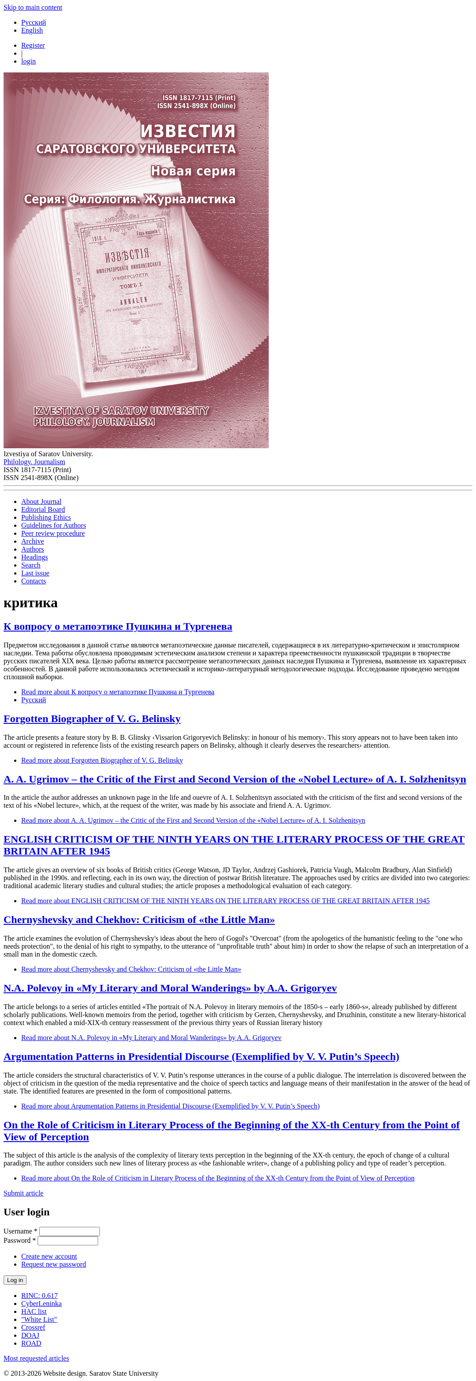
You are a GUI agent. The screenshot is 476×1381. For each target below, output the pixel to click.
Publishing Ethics (46, 517)
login (28, 61)
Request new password (53, 1264)
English (32, 30)
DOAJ (30, 1335)
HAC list (33, 1311)
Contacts (33, 581)
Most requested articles (36, 1358)
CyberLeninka (41, 1303)
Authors (32, 549)
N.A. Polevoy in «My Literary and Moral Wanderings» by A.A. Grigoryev (170, 988)
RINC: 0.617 (39, 1295)
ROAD (31, 1343)
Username (21, 1231)
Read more (117, 692)
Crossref (33, 1327)
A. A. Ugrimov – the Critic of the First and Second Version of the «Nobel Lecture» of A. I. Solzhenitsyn (235, 779)
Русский (33, 22)
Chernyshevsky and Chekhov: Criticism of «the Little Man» (139, 919)
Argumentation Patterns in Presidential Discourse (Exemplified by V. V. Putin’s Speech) (202, 1056)
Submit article (23, 1193)
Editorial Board (43, 509)
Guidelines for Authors (53, 525)
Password (20, 1240)
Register (33, 45)
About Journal (41, 501)
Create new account (49, 1256)
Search (31, 565)
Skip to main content (33, 7)
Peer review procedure (53, 533)
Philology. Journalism (34, 461)
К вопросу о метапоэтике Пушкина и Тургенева (118, 626)
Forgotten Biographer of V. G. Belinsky (92, 718)
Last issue (35, 573)
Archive (32, 541)
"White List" (39, 1319)
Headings (34, 557)
